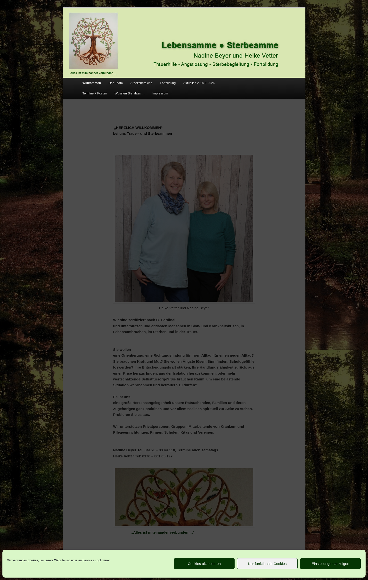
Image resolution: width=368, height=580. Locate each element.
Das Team (116, 83)
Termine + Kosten (94, 93)
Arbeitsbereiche (141, 83)
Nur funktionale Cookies (267, 564)
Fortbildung (168, 83)
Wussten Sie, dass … (130, 93)
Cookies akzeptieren (204, 564)
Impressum (160, 93)
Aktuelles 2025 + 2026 (199, 83)
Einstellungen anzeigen (330, 564)
